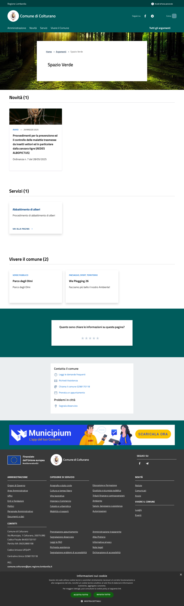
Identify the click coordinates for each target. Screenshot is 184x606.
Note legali (98, 547)
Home (49, 51)
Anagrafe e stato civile (61, 485)
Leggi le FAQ (56, 542)
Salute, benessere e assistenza (107, 506)
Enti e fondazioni (15, 501)
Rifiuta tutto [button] (103, 594)
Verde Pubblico (20, 275)
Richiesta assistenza (60, 547)
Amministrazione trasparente (107, 531)
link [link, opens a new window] (119, 588)
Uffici (10, 495)
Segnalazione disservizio (62, 537)
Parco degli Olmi (23, 281)
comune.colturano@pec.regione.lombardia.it (29, 566)
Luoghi (138, 510)
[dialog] (92, 589)
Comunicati (140, 490)
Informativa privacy (102, 542)
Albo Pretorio (99, 537)
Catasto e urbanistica (60, 506)
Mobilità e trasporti (59, 511)
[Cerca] (173, 16)
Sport (83, 275)
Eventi (138, 515)
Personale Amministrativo (20, 511)
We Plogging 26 (79, 281)
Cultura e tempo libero (61, 490)
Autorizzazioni (100, 511)
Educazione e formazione (105, 485)
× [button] (181, 575)
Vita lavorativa (57, 495)
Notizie (138, 485)
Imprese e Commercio (60, 501)
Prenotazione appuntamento (64, 531)
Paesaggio (74, 275)
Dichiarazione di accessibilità (106, 552)
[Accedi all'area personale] (162, 3)
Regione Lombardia (16, 3)
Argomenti (61, 51)
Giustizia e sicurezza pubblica (107, 490)
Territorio (92, 275)
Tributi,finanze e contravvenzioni (109, 495)
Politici (10, 506)
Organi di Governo (16, 485)
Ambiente (97, 501)
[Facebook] (140, 16)
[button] (92, 601)
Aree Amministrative (17, 490)
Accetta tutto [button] (81, 594)
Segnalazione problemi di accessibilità (68, 552)
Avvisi (16, 129)
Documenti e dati (15, 516)
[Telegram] (147, 16)
